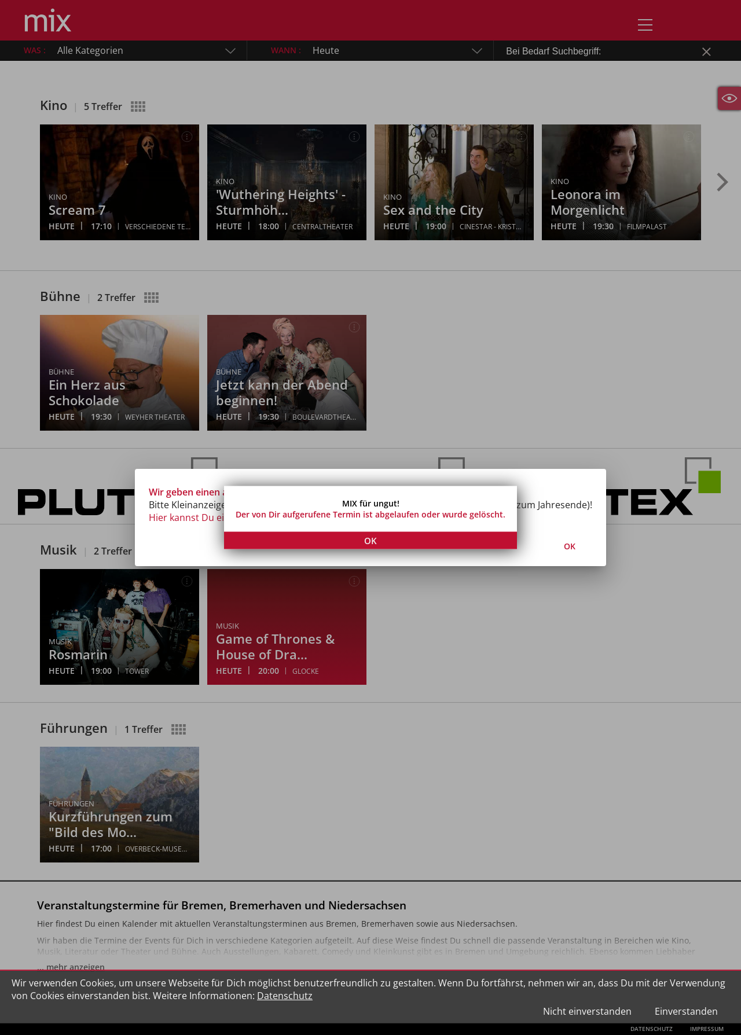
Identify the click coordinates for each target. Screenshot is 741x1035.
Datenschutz (285, 995)
